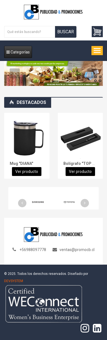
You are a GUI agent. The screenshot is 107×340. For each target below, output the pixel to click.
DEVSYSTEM (13, 281)
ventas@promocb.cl (76, 249)
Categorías (18, 52)
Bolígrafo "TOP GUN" (82, 163)
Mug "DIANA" (21, 163)
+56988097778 (32, 249)
